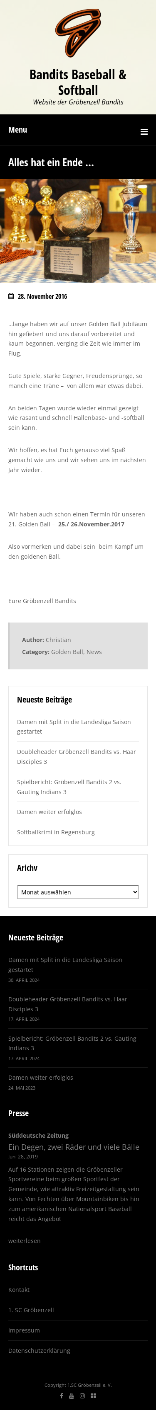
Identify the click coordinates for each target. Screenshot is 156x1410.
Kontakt (19, 1290)
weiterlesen (24, 1241)
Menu (17, 129)
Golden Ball (67, 652)
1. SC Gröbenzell (31, 1310)
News (94, 652)
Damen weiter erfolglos (49, 812)
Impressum (24, 1330)
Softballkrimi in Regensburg (56, 832)
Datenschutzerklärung (39, 1350)
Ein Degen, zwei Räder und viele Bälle (73, 1147)
